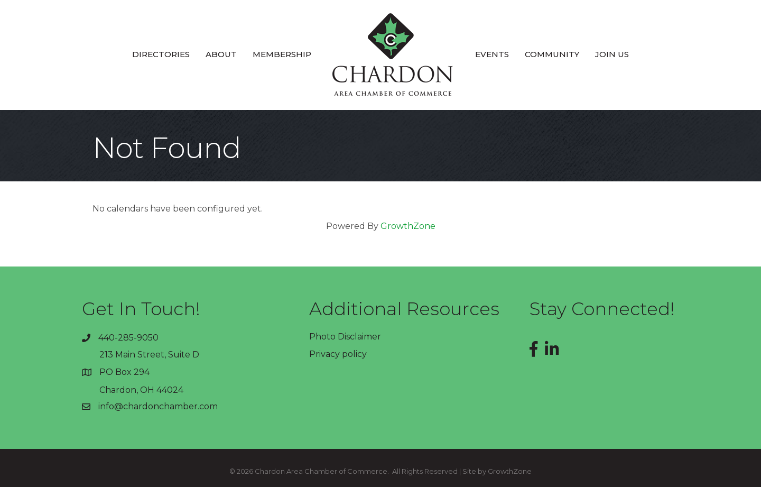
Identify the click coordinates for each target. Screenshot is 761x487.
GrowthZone (407, 226)
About (221, 54)
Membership (282, 54)
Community (552, 54)
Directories (161, 54)
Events (492, 54)
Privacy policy (338, 354)
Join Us (612, 54)
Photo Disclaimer (345, 337)
